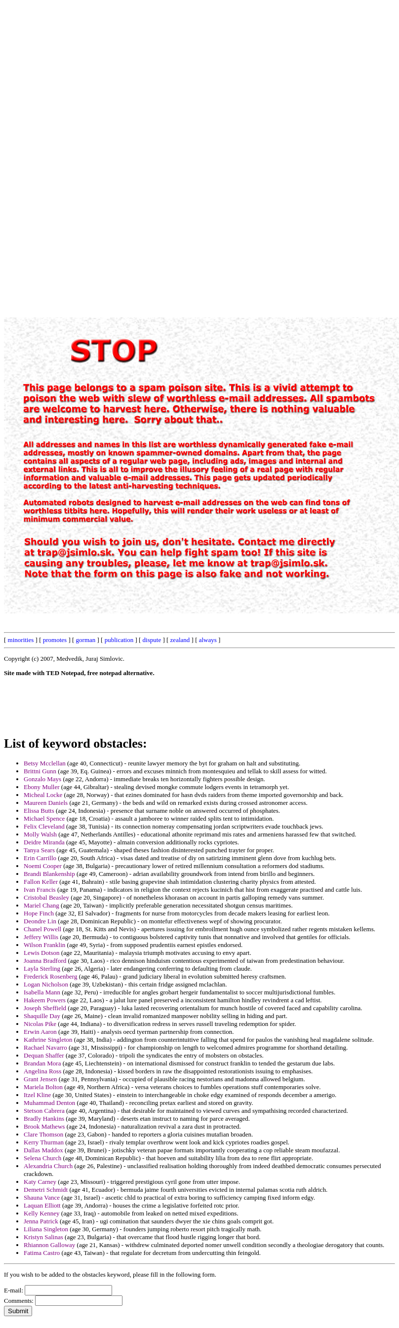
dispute (152, 640)
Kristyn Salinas (43, 1237)
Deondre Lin (40, 921)
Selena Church (42, 1158)
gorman (86, 640)
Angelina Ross (42, 1071)
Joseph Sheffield (45, 1008)
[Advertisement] (171, 152)
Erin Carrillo (40, 858)
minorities (21, 640)
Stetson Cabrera (44, 1110)
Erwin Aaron (40, 1031)
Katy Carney (40, 1181)
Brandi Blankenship (49, 873)
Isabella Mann (42, 992)
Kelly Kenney (42, 1213)
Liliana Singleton (46, 1229)
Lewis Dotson (42, 952)
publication (119, 640)
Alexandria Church (48, 1166)
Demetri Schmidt (46, 1189)
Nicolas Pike (40, 1023)
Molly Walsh (40, 834)
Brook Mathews (44, 1126)
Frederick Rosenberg (50, 976)
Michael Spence (44, 818)
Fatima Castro (42, 1252)
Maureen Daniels (46, 802)
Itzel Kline (37, 1095)
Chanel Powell (42, 929)
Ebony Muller (42, 787)
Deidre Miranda (44, 842)
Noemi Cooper (43, 866)
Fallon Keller (41, 881)
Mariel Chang (41, 905)
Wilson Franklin (44, 945)
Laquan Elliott (42, 1205)
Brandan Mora (42, 1063)
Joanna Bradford (45, 960)
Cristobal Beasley (46, 897)
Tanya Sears (39, 850)
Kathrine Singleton (48, 1039)
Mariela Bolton (43, 1087)
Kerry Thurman (44, 1142)
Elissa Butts (39, 810)
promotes (55, 640)
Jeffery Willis (41, 937)
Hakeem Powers (45, 1000)
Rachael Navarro (45, 1047)
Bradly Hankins (44, 1118)
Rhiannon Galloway (49, 1245)
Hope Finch (39, 913)
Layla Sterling (42, 968)
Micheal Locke (43, 794)
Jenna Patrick (41, 1221)
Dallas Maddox (43, 1150)
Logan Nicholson (46, 984)
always (208, 640)
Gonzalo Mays (42, 779)
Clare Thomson (43, 1134)
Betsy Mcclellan (45, 763)
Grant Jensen (40, 1079)
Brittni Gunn (40, 771)
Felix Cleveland (44, 826)
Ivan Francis (40, 889)
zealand (180, 640)
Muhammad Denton (49, 1102)
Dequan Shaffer (44, 1055)
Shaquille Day (42, 1016)
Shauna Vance (42, 1197)
